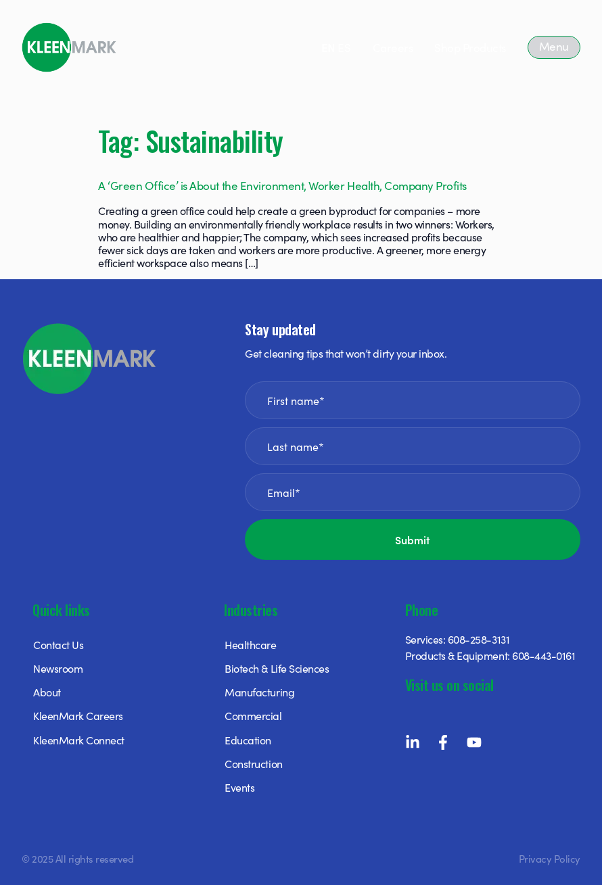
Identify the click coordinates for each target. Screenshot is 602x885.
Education (248, 739)
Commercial (253, 715)
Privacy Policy (549, 858)
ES (344, 47)
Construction (253, 763)
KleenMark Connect (78, 739)
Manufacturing (259, 691)
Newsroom (58, 668)
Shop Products (470, 47)
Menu (554, 46)
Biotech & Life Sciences (277, 668)
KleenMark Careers (78, 715)
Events (239, 787)
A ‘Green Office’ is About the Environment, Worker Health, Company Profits (282, 185)
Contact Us (58, 644)
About (47, 691)
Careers (393, 47)
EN (328, 47)
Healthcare (250, 644)
